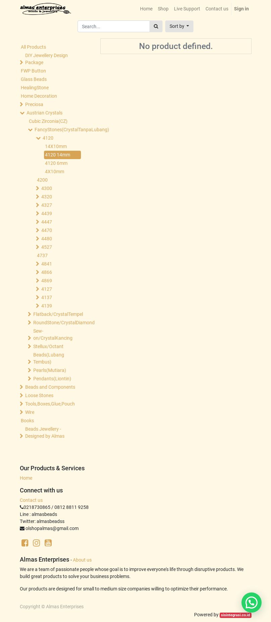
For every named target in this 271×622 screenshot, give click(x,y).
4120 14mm (57, 154)
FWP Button (33, 71)
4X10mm (54, 171)
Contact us (31, 500)
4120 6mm (56, 163)
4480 (46, 238)
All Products (33, 47)
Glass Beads (34, 79)
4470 (46, 230)
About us (82, 560)
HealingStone (35, 87)
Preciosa (34, 104)
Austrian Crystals (44, 112)
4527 (46, 247)
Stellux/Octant (48, 346)
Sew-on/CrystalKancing (53, 334)
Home (26, 478)
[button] (179, 26)
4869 (46, 280)
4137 (46, 297)
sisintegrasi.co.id (235, 615)
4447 (46, 222)
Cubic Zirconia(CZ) (48, 121)
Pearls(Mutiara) (49, 370)
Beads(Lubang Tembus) (48, 358)
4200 (42, 180)
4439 (46, 213)
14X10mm (56, 146)
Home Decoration (39, 96)
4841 (46, 264)
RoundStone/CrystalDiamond (57, 322)
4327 (46, 205)
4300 (46, 188)
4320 (46, 196)
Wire (29, 412)
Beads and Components (50, 387)
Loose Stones (39, 395)
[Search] (156, 26)
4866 (46, 272)
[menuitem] (146, 9)
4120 (48, 138)
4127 (46, 289)
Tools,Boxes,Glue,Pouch (50, 403)
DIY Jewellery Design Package (46, 59)
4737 (42, 255)
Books (27, 420)
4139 (46, 305)
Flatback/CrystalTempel (57, 314)
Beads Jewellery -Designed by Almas (44, 432)
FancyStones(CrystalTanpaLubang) (59, 129)
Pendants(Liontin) (52, 378)
